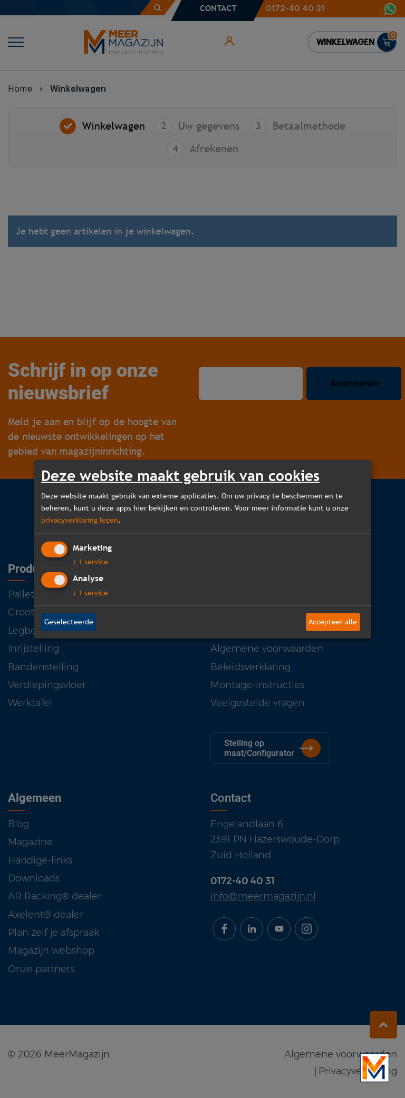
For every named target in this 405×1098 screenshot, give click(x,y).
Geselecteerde (68, 621)
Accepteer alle (332, 621)
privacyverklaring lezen (79, 520)
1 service (90, 561)
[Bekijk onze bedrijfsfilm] (374, 1067)
